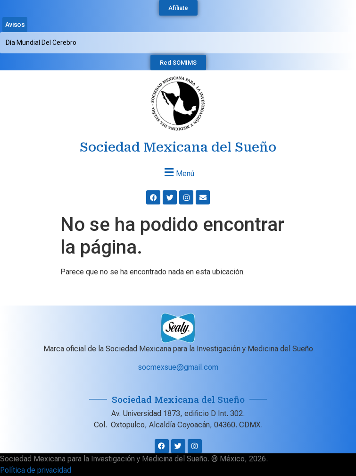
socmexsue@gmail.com (178, 367)
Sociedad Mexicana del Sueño (178, 147)
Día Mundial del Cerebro (41, 42)
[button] (178, 172)
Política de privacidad (35, 470)
